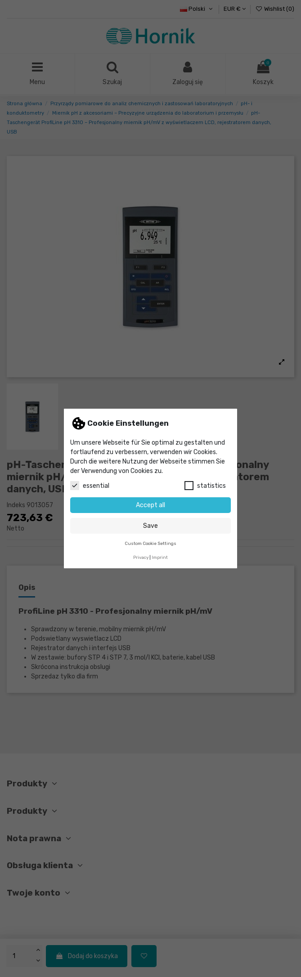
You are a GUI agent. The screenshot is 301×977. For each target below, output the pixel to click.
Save (150, 526)
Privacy (140, 557)
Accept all (150, 505)
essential (89, 485)
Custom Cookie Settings (150, 543)
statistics (205, 485)
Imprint (160, 557)
